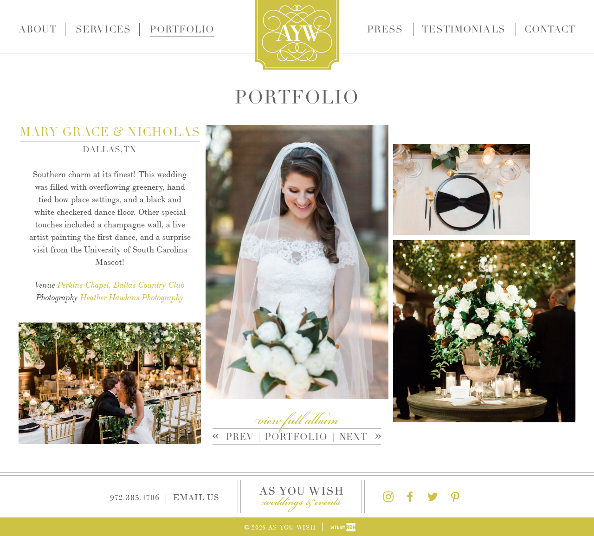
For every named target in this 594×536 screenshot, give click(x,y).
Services (103, 29)
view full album (297, 421)
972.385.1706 (135, 497)
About (38, 29)
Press (385, 29)
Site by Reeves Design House (342, 527)
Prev (236, 437)
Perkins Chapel (83, 285)
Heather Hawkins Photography (132, 297)
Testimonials (463, 29)
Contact (549, 29)
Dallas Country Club (149, 285)
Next (354, 437)
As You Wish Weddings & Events (297, 35)
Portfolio (182, 29)
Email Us (196, 497)
